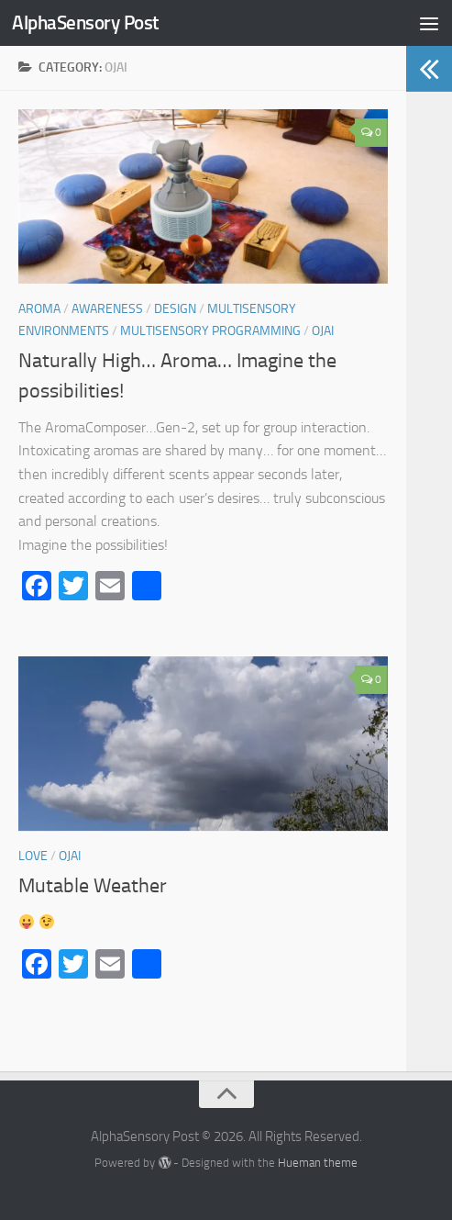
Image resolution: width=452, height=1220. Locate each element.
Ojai (323, 331)
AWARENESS (107, 309)
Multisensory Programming (210, 331)
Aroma (39, 309)
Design (175, 309)
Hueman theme (318, 1163)
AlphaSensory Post (86, 22)
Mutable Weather (92, 886)
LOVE (33, 856)
